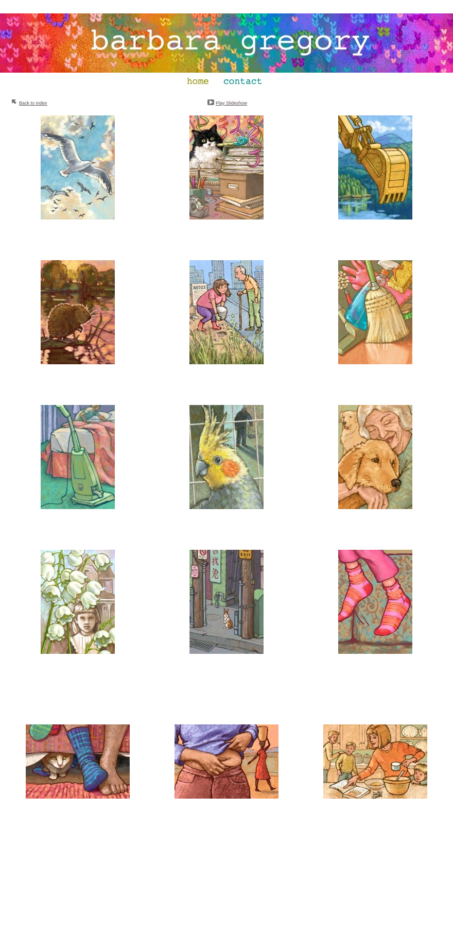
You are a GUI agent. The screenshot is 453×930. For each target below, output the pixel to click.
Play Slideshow (231, 103)
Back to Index (33, 103)
